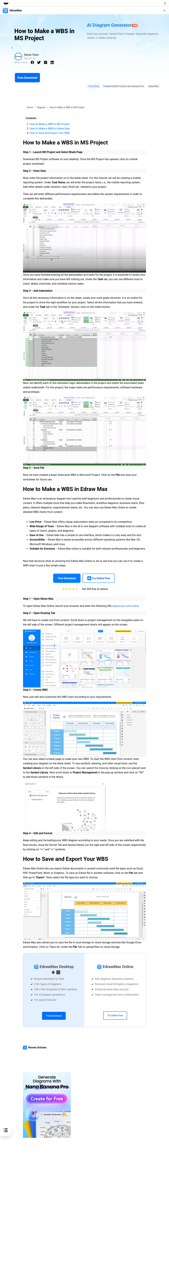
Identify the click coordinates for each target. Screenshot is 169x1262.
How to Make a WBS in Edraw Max (50, 128)
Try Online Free (115, 1015)
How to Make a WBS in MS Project (50, 124)
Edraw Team (31, 54)
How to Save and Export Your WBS (50, 133)
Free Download (27, 77)
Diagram (41, 107)
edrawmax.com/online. (126, 606)
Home (30, 107)
